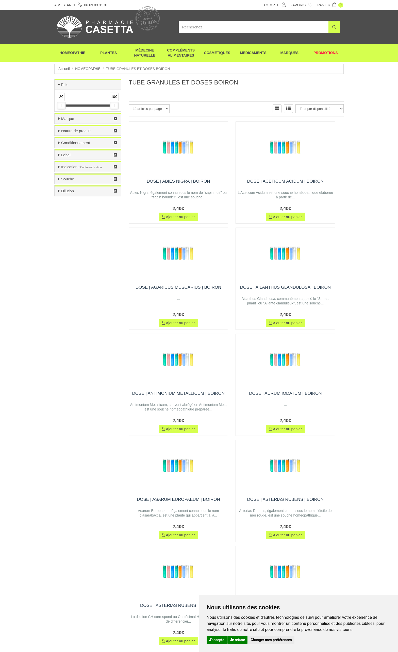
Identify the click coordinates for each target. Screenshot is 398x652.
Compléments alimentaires (181, 53)
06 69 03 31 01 (92, 605)
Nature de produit (76, 131)
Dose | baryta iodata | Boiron (162, 502)
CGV (167, 639)
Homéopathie (72, 53)
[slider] (61, 105)
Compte (275, 5)
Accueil (64, 69)
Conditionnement (75, 143)
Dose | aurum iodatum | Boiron (310, 290)
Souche (67, 179)
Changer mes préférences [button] (271, 640)
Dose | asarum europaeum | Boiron (162, 396)
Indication (81, 167)
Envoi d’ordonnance (115, 639)
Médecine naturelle (144, 53)
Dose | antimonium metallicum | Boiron (236, 290)
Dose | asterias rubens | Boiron (236, 396)
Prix (64, 84)
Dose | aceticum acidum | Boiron (236, 184)
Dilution (67, 191)
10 (225, 550)
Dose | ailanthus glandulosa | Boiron (162, 290)
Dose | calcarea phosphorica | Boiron (310, 502)
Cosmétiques (217, 53)
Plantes (108, 53)
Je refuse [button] (237, 640)
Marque (67, 118)
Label (66, 155)
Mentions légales (190, 639)
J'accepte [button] (216, 640)
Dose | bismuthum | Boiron (236, 499)
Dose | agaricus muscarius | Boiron (310, 184)
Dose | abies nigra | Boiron (162, 181)
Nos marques (147, 639)
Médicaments (253, 53)
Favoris (301, 5)
